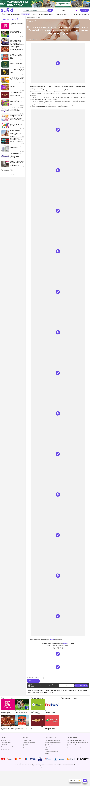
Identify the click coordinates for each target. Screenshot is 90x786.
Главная (28, 17)
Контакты (25, 747)
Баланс (51, 14)
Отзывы (69, 746)
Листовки (33, 14)
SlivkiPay (66, 14)
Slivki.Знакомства (84, 14)
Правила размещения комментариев (54, 746)
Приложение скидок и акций (74, 747)
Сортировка (5, 22)
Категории (6, 14)
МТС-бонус (74, 14)
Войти (84, 10)
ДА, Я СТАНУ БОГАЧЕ (81, 685)
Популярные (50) (7, 170)
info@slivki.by (4, 744)
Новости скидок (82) (10, 19)
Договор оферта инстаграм (51, 751)
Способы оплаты (49, 744)
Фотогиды (31, 21)
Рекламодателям (27, 740)
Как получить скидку (72, 744)
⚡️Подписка (59, 14)
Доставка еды (15, 14)
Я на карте (26, 14)
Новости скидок (43, 14)
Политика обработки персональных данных (77, 742)
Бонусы (47, 753)
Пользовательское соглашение (30, 746)
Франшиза (25, 744)
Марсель (65, 643)
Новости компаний (35, 17)
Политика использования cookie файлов (76, 740)
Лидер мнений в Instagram (29, 742)
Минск (63, 10)
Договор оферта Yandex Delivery (53, 742)
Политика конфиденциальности (52, 740)
